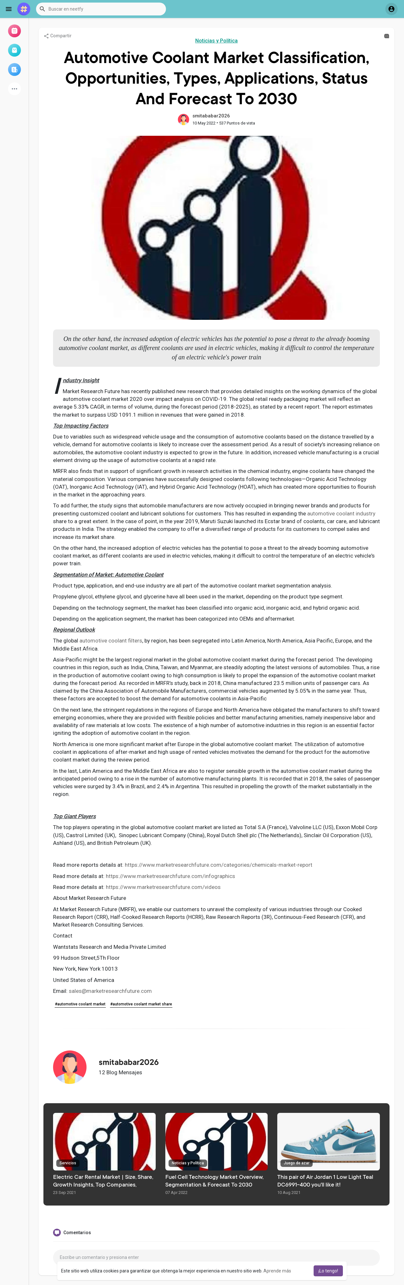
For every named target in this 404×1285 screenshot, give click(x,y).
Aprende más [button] (277, 1270)
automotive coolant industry (342, 513)
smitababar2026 (211, 116)
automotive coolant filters (110, 640)
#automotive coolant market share (141, 1004)
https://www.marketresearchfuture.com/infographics (170, 876)
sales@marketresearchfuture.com (110, 991)
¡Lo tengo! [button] (328, 1270)
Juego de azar (296, 1163)
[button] (101, 9)
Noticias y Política (216, 41)
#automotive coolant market (80, 1004)
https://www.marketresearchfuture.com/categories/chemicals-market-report (218, 865)
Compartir (57, 36)
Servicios (68, 1163)
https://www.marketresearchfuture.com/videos (163, 887)
